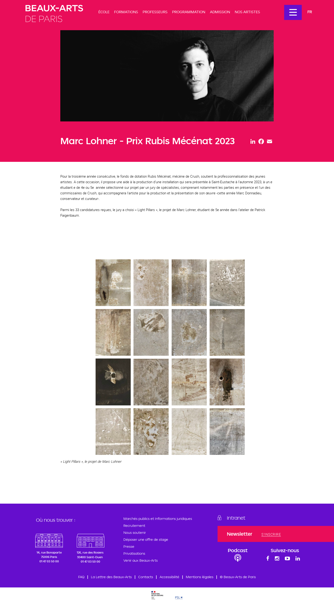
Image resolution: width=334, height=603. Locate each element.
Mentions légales (199, 577)
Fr (309, 11)
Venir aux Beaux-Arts (140, 560)
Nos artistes (247, 12)
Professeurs (155, 12)
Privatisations (134, 553)
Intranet (236, 517)
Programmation (188, 12)
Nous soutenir (134, 532)
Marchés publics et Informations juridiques (157, 518)
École (103, 12)
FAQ (81, 577)
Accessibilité (169, 577)
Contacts (145, 577)
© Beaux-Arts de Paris (238, 577)
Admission (220, 12)
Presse (128, 546)
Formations (126, 12)
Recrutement (134, 525)
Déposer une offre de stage (145, 539)
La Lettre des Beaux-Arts (111, 577)
